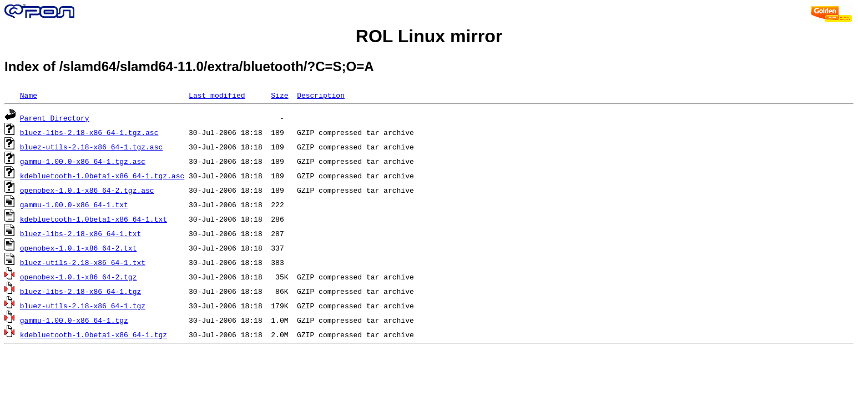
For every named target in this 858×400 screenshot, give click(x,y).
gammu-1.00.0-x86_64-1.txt (74, 204)
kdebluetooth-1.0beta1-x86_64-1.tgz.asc (102, 176)
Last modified (217, 95)
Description (321, 95)
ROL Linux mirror (429, 36)
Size (279, 95)
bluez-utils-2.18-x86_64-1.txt (82, 262)
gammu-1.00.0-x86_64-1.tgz (74, 320)
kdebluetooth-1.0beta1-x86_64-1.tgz (93, 334)
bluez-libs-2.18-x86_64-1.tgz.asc (89, 132)
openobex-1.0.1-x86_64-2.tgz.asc (87, 190)
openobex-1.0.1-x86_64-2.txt (78, 248)
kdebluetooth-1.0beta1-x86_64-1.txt (93, 219)
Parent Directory (54, 118)
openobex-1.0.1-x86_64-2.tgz (78, 277)
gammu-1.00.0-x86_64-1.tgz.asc (82, 161)
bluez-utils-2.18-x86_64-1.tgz (82, 306)
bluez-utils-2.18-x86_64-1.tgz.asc (91, 147)
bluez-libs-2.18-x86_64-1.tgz (80, 291)
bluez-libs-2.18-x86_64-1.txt (80, 233)
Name (28, 95)
